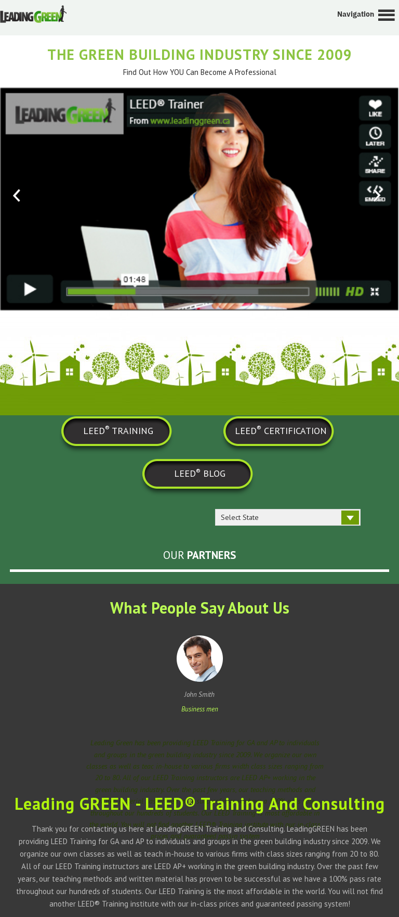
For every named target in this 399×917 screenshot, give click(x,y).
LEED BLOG (199, 473)
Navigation (355, 14)
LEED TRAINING (118, 430)
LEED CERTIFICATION (281, 430)
